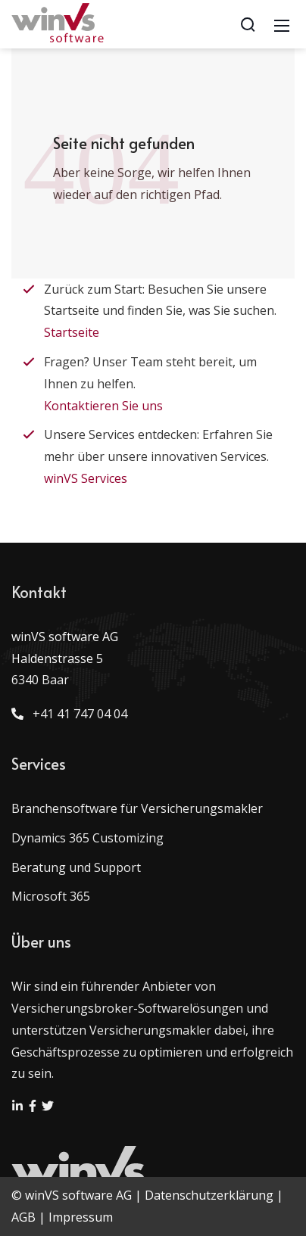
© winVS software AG (71, 1195)
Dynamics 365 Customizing (87, 838)
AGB (23, 1217)
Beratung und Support (76, 867)
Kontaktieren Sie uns (103, 405)
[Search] (248, 24)
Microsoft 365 (50, 896)
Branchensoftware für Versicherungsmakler (137, 808)
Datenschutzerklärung (209, 1195)
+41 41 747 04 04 (77, 713)
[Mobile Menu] (282, 24)
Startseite (71, 332)
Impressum (80, 1217)
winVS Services (85, 478)
